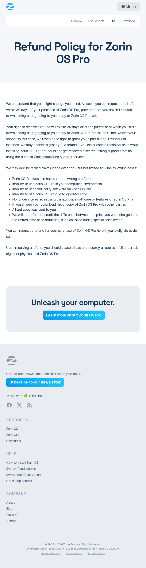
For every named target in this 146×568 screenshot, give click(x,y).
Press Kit (12, 515)
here (100, 230)
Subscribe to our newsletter (35, 382)
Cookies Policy (96, 553)
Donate (11, 521)
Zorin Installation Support (53, 157)
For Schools (96, 21)
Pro (112, 21)
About (10, 502)
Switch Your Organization (23, 475)
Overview (76, 21)
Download (128, 21)
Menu (128, 6)
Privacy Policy (74, 553)
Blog (9, 508)
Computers (13, 441)
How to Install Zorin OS (22, 462)
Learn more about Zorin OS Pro (74, 315)
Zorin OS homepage (11, 360)
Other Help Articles (19, 481)
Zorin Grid (12, 435)
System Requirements (21, 469)
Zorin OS (12, 429)
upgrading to (40, 133)
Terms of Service (50, 553)
